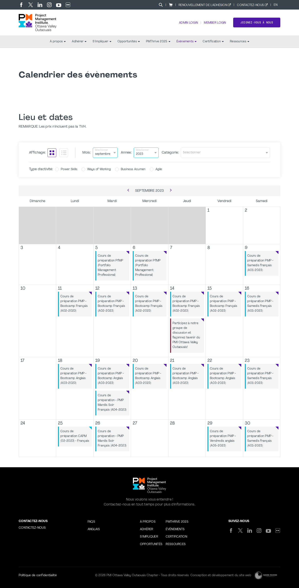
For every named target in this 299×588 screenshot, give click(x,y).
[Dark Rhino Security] (265, 575)
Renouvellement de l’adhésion (203, 5)
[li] (40, 4)
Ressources (239, 41)
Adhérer (79, 41)
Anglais (94, 529)
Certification (213, 41)
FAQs (91, 521)
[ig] (49, 4)
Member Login (215, 22)
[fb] (21, 4)
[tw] (30, 4)
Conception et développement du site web (220, 575)
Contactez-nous (250, 5)
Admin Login (188, 22)
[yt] (58, 5)
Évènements (186, 41)
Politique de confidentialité (38, 575)
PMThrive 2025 (158, 41)
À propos (58, 41)
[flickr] (68, 4)
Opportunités (129, 41)
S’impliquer (102, 41)
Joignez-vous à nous (256, 22)
